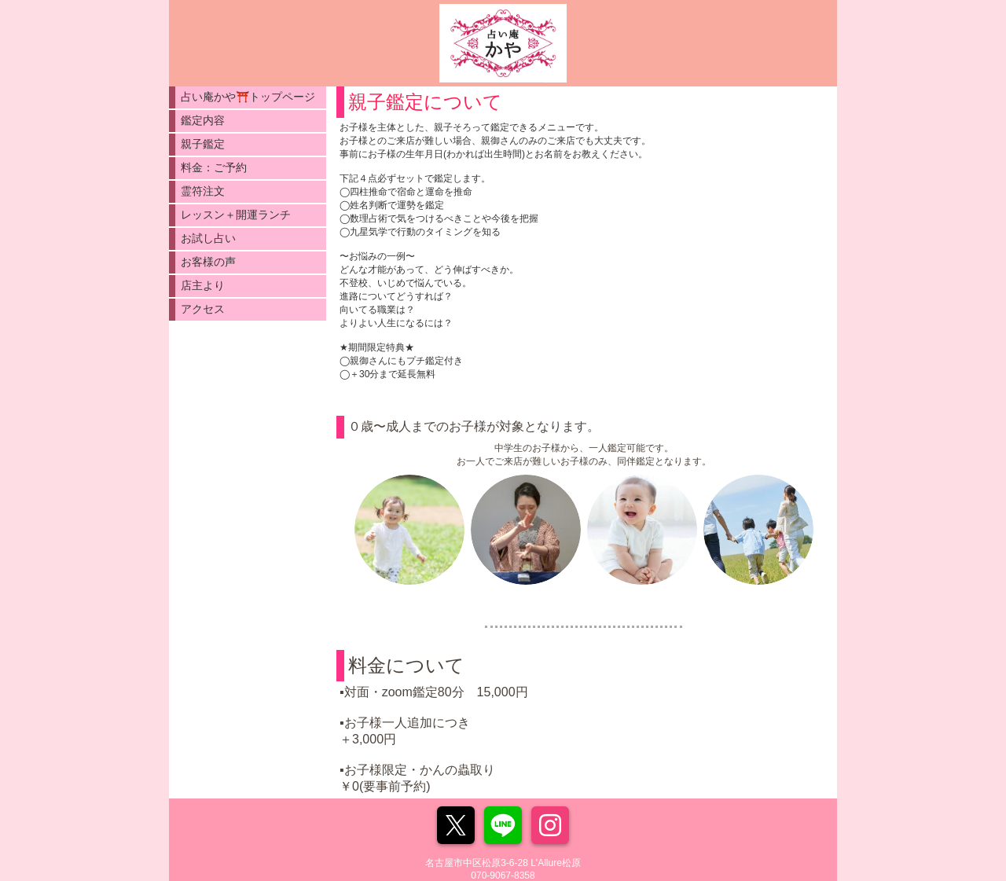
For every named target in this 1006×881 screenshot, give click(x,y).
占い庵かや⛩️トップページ (248, 96)
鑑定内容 (203, 120)
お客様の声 (208, 261)
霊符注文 (203, 191)
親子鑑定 (203, 144)
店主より (203, 285)
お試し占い (208, 238)
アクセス (203, 309)
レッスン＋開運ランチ (236, 214)
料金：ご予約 (214, 167)
